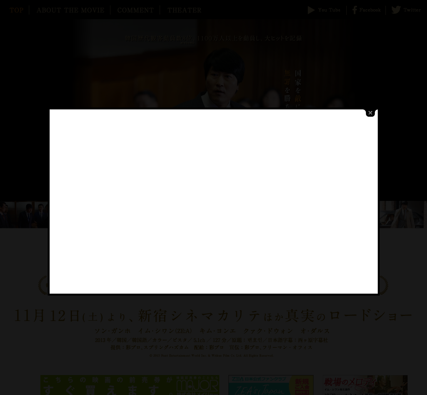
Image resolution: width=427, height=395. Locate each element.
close (366, 108)
